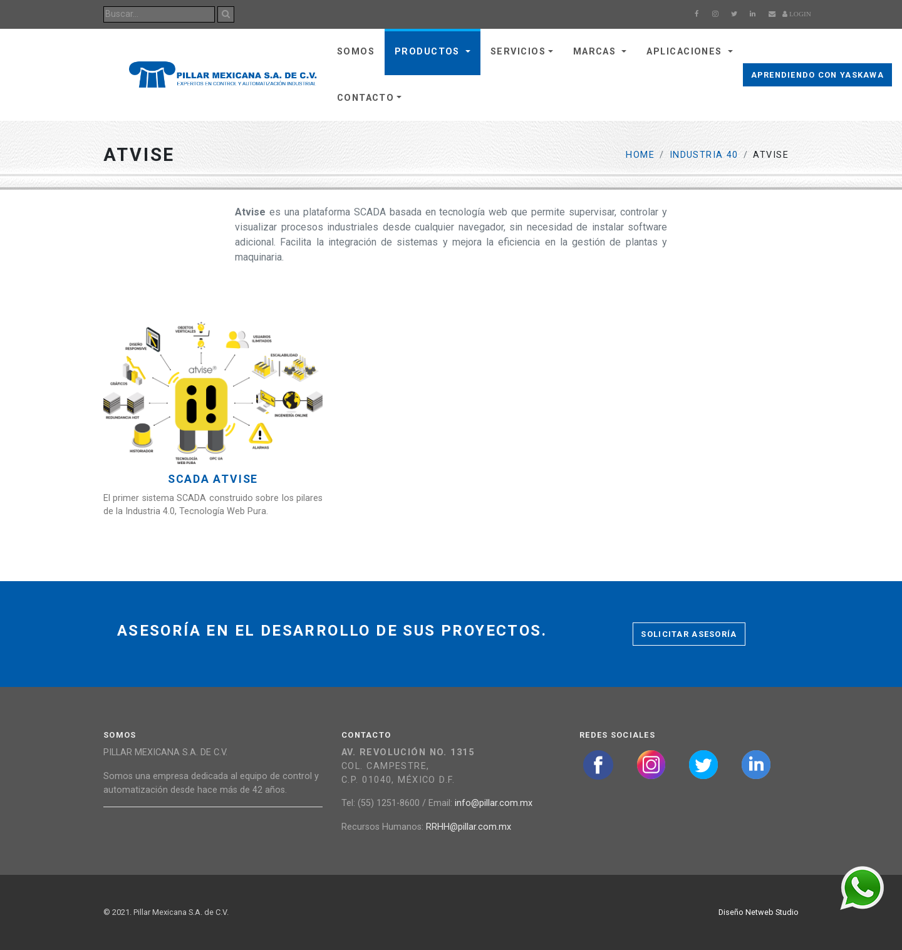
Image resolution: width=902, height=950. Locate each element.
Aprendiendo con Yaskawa (817, 75)
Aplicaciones (685, 51)
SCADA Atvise (213, 479)
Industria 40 (704, 155)
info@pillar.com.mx (493, 803)
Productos (429, 51)
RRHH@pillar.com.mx (468, 827)
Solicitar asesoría (689, 634)
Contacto (366, 98)
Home (640, 155)
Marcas (596, 51)
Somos (356, 51)
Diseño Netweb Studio (758, 912)
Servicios (518, 51)
